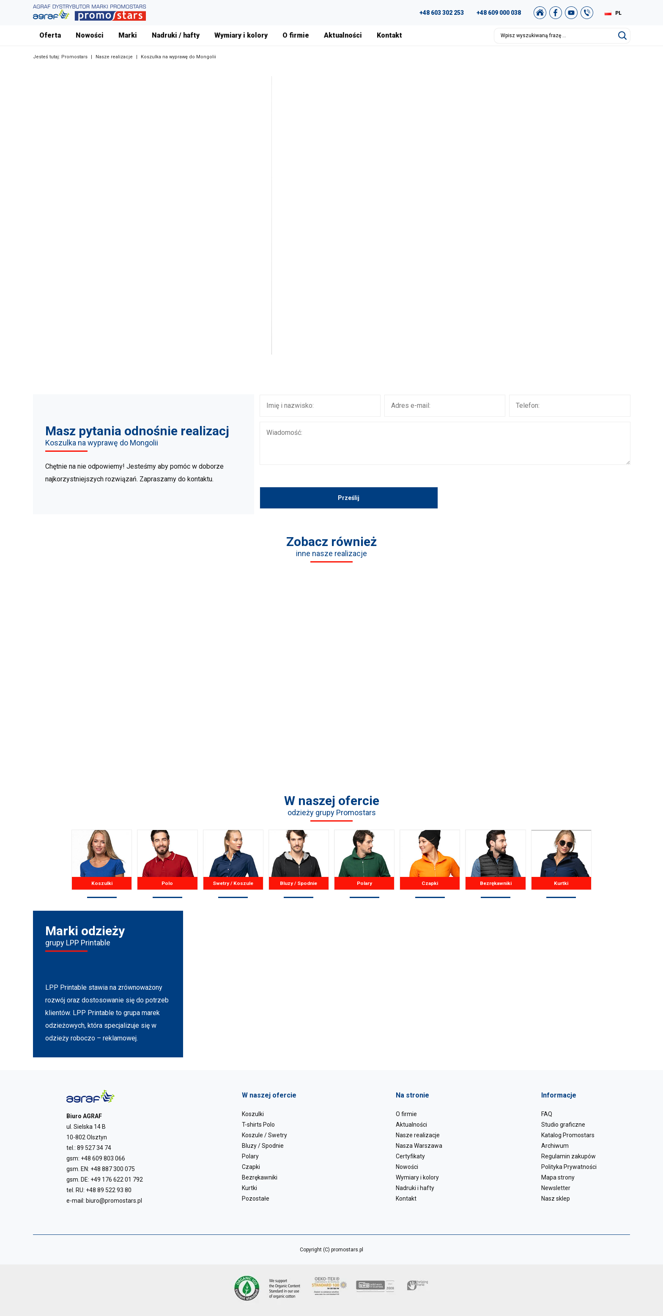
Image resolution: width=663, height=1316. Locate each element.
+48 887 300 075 (112, 1169)
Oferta (50, 35)
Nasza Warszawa (419, 1145)
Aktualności (343, 35)
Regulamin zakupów (568, 1156)
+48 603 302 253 (441, 12)
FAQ (546, 1114)
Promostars (74, 57)
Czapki (430, 864)
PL (618, 13)
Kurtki (561, 864)
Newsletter (555, 1188)
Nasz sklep (555, 1198)
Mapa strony (558, 1177)
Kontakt (389, 35)
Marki (127, 35)
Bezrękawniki (495, 864)
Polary (364, 864)
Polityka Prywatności (569, 1166)
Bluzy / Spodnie (299, 864)
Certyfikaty (410, 1156)
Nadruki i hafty (415, 1188)
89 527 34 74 (94, 1147)
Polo (167, 864)
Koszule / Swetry (264, 1135)
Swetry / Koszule (233, 864)
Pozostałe (255, 1198)
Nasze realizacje (114, 57)
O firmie (295, 35)
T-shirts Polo (258, 1124)
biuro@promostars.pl (114, 1200)
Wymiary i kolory (241, 35)
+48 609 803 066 (103, 1158)
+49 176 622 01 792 (116, 1179)
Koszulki (102, 864)
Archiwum (555, 1145)
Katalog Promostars (568, 1135)
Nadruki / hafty (176, 35)
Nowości (90, 35)
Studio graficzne (563, 1124)
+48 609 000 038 (499, 12)
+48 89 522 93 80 (109, 1190)
